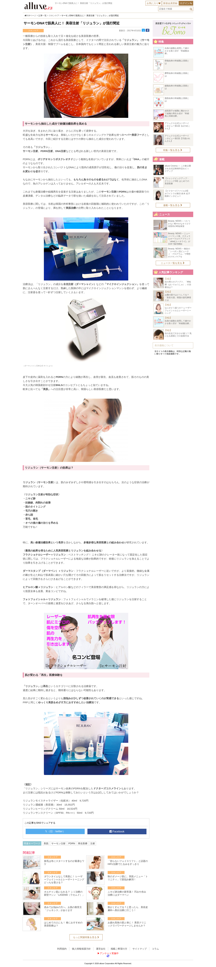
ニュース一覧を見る (173, 263)
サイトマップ (139, 948)
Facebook (117, 831)
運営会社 (100, 948)
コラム (155, 948)
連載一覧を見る (172, 205)
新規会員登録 (170, 3)
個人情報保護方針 (81, 948)
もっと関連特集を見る (86, 937)
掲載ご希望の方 (119, 948)
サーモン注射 (58, 843)
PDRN (71, 843)
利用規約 (62, 948)
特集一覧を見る (172, 150)
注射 (92, 843)
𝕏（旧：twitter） (55, 831)
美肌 (46, 843)
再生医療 (82, 843)
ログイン (185, 3)
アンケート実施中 (109, 953)
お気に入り (152, 3)
